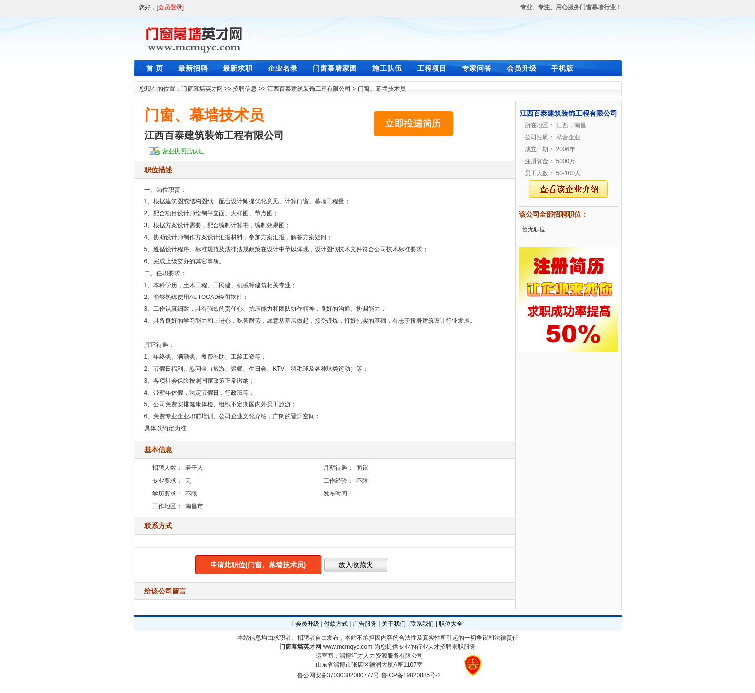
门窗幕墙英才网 (202, 88)
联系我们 (422, 623)
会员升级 (522, 68)
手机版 (562, 68)
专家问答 (477, 68)
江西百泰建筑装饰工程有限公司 (309, 88)
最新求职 (238, 68)
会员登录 (170, 7)
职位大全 (451, 623)
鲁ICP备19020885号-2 (411, 675)
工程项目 (432, 68)
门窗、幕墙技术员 (382, 88)
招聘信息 (245, 88)
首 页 (155, 68)
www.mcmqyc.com (347, 646)
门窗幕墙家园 (335, 68)
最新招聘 (193, 68)
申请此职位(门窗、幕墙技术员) (258, 565)
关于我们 (394, 623)
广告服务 (365, 623)
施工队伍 (387, 68)
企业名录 (283, 68)
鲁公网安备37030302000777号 (338, 675)
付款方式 (336, 623)
